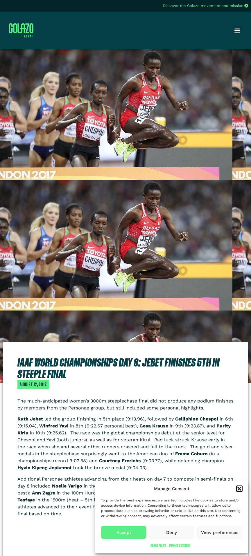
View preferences (220, 532)
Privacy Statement (179, 545)
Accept (123, 532)
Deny (171, 532)
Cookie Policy (158, 545)
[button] (239, 489)
